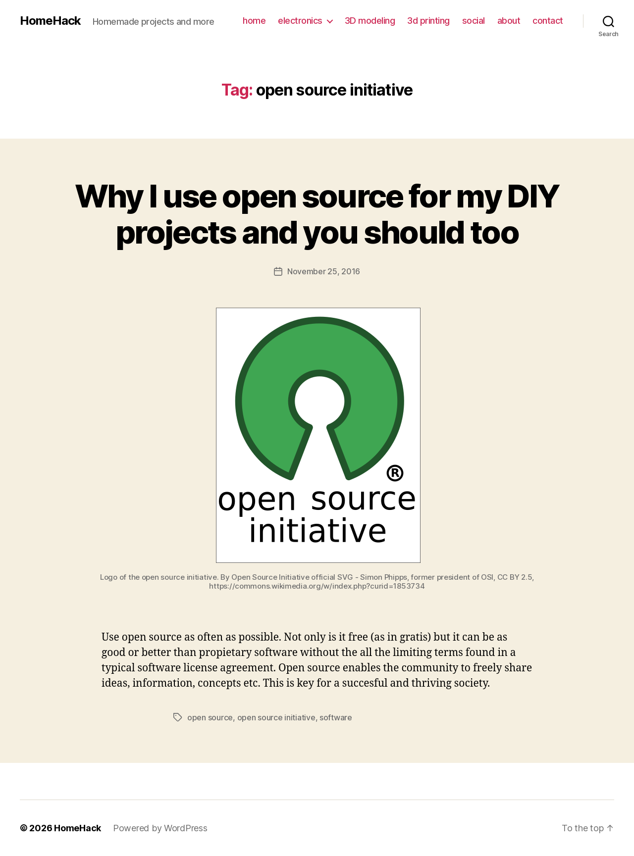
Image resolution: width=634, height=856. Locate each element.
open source (210, 717)
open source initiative (276, 717)
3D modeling (370, 20)
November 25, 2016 (323, 271)
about (509, 20)
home (254, 20)
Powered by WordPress (160, 828)
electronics (300, 20)
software (335, 717)
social (473, 20)
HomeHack (50, 21)
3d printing (428, 20)
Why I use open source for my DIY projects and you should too (317, 214)
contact (547, 20)
